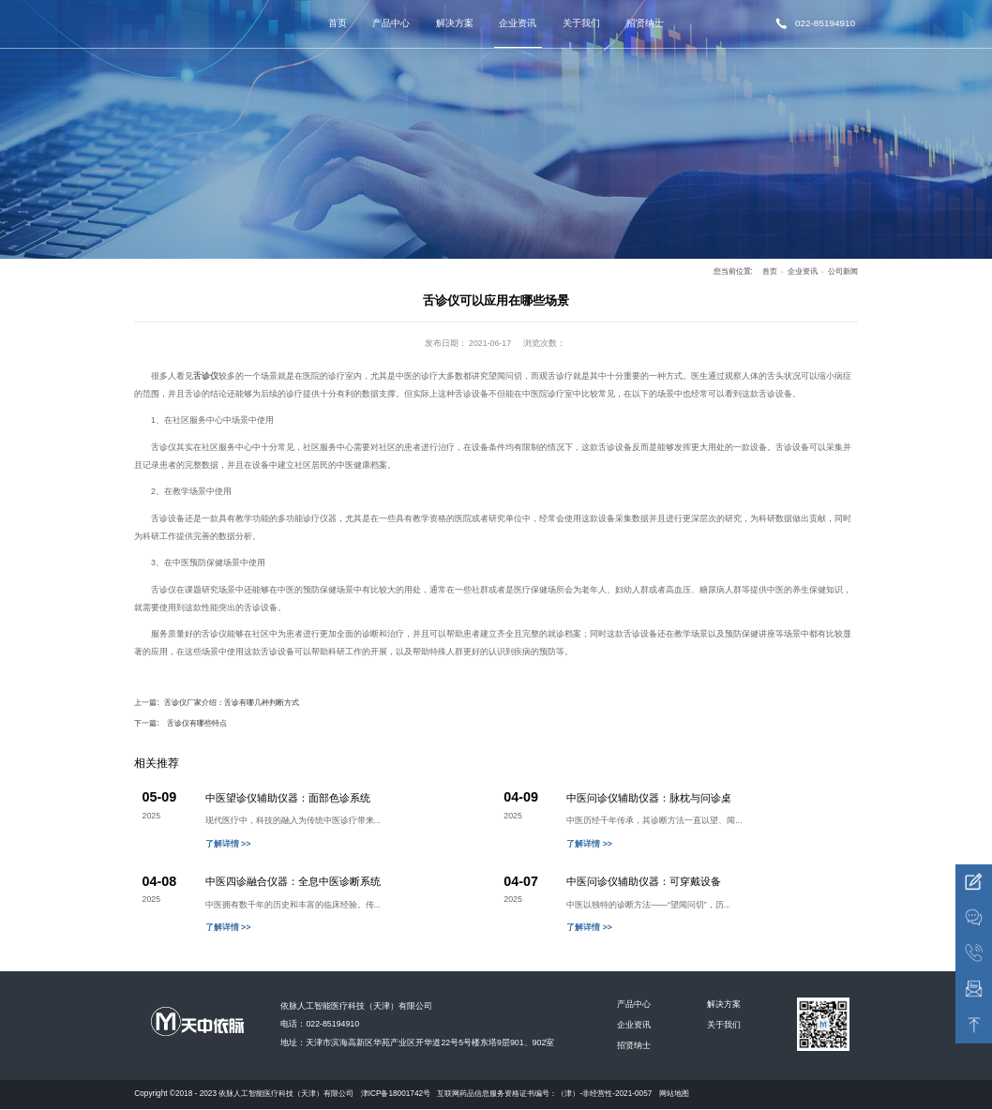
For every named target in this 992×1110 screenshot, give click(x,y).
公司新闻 (843, 271)
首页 (337, 23)
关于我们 (581, 23)
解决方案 (454, 23)
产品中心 (391, 23)
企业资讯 (517, 23)
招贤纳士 (645, 23)
